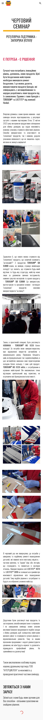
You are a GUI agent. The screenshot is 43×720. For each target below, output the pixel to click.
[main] (21, 24)
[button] (3, 3)
